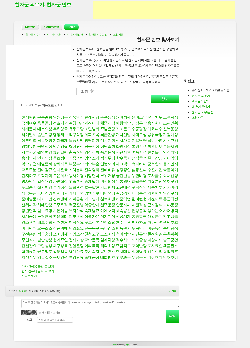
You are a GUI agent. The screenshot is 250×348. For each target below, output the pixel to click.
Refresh (30, 27)
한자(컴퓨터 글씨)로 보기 (37, 271)
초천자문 (118, 34)
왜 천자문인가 (75, 34)
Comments (51, 27)
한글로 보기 (29, 275)
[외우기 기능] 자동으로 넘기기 (42, 105)
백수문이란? (54, 34)
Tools (71, 27)
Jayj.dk (127, 345)
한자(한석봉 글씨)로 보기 (37, 266)
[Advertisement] (164, 10)
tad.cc (114, 345)
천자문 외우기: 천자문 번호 (43, 4)
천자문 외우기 (33, 34)
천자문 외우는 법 (98, 34)
